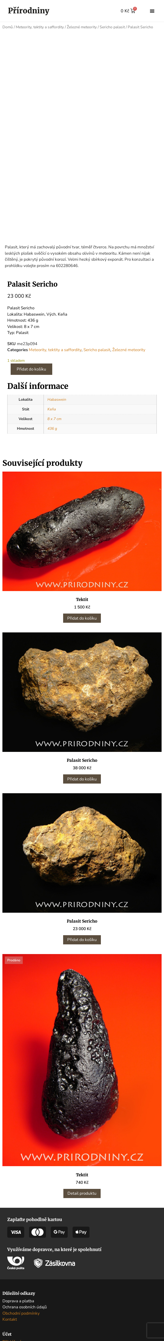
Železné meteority (82, 27)
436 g (52, 388)
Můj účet (10, 1307)
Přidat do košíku (31, 329)
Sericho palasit (112, 27)
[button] (152, 11)
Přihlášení (11, 1301)
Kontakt (9, 1279)
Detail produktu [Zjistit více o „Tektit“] (82, 1153)
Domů (7, 27)
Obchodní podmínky (21, 1273)
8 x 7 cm (54, 378)
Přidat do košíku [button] (82, 578)
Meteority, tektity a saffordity (40, 27)
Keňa (51, 368)
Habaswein (56, 359)
